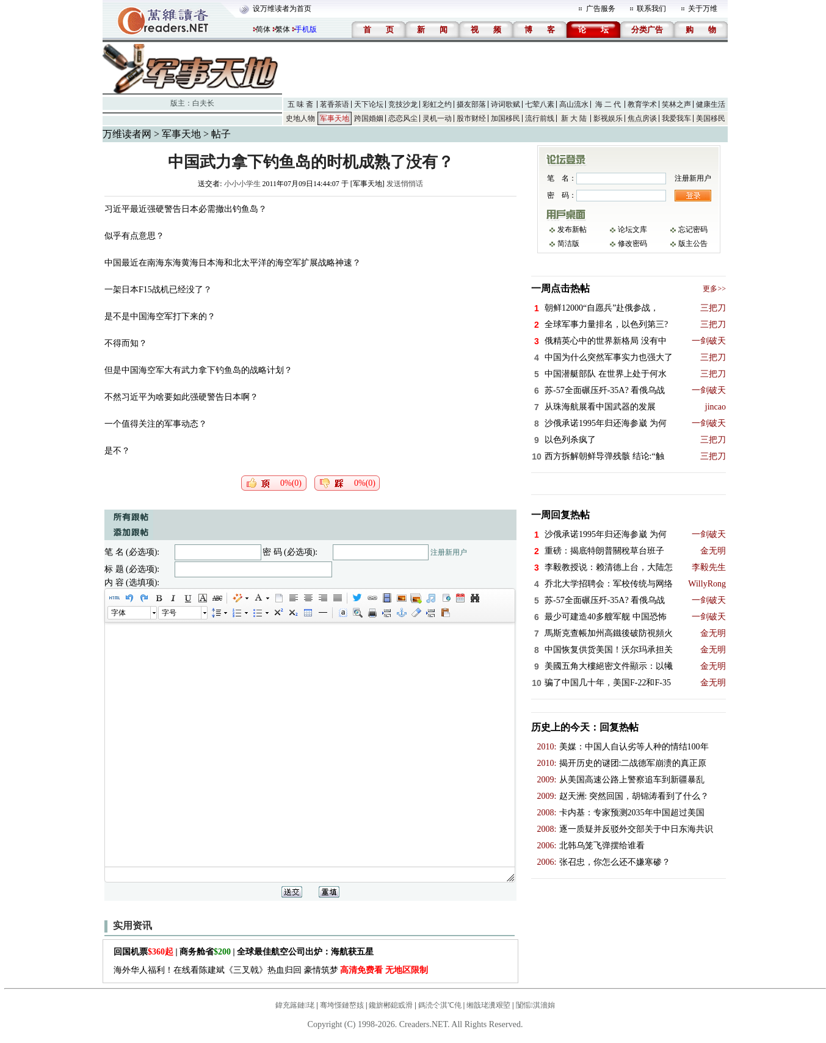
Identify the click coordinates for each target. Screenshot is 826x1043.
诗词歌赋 (505, 104)
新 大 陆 (574, 118)
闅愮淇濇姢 (535, 1005)
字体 (118, 612)
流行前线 (539, 118)
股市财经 (471, 118)
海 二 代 (608, 104)
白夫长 (203, 103)
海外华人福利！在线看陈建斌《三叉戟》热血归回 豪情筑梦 (271, 970)
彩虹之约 (437, 104)
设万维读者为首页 (282, 8)
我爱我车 (676, 118)
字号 (169, 612)
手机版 (306, 29)
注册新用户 (448, 552)
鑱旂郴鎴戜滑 (391, 1005)
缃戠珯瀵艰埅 (488, 1005)
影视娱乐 (608, 118)
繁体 (282, 29)
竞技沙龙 (403, 104)
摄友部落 (471, 104)
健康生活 (710, 104)
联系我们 (651, 8)
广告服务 (600, 8)
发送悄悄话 (404, 183)
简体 (263, 29)
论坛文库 (632, 229)
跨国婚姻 (368, 118)
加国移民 (505, 118)
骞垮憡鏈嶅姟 (342, 1005)
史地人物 (300, 118)
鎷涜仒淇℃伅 (440, 1005)
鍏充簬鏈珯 (294, 1005)
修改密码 (632, 243)
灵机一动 (437, 118)
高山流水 (574, 104)
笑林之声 (676, 104)
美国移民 (710, 118)
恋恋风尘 (403, 118)
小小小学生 (242, 183)
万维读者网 (127, 134)
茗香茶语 (334, 104)
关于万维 (702, 8)
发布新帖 (572, 229)
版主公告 (693, 243)
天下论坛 (368, 104)
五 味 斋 (300, 104)
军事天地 (334, 118)
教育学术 (642, 104)
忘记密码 (693, 229)
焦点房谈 (642, 118)
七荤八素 (539, 104)
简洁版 (568, 243)
